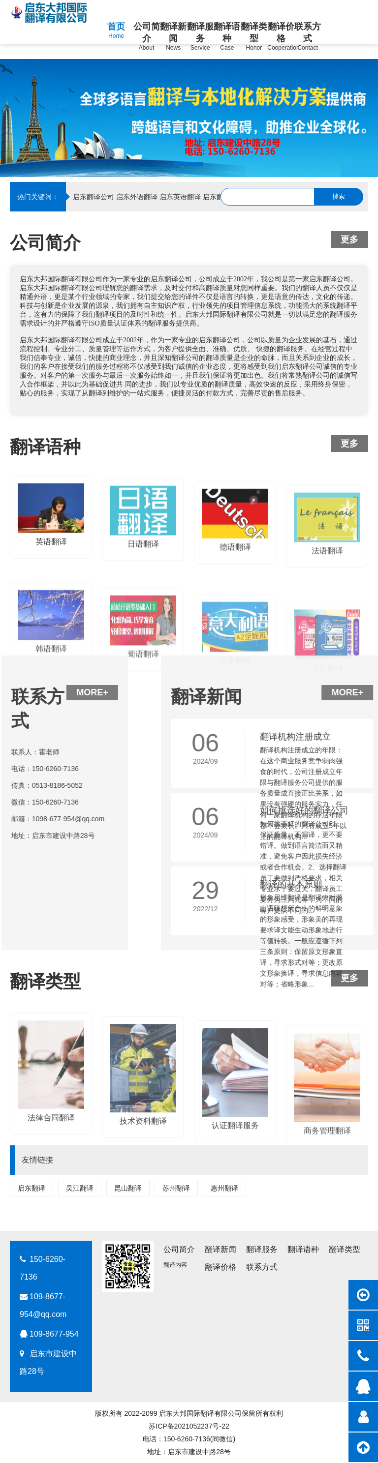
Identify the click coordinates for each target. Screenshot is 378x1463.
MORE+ (31, 692)
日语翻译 (143, 597)
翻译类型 (344, 1249)
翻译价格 (220, 1267)
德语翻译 (235, 608)
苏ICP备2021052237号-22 (189, 1426)
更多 (349, 239)
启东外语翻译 (137, 197)
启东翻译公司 (93, 197)
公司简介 (179, 1249)
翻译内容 (175, 1264)
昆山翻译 (128, 1188)
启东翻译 (31, 1188)
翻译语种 (303, 1249)
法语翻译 (327, 617)
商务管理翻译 (327, 1224)
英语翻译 (51, 587)
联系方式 (262, 1267)
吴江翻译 (80, 1188)
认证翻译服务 (235, 1211)
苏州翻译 (176, 1188)
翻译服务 (262, 1249)
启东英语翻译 (180, 197)
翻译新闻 (220, 1249)
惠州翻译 (224, 1188)
